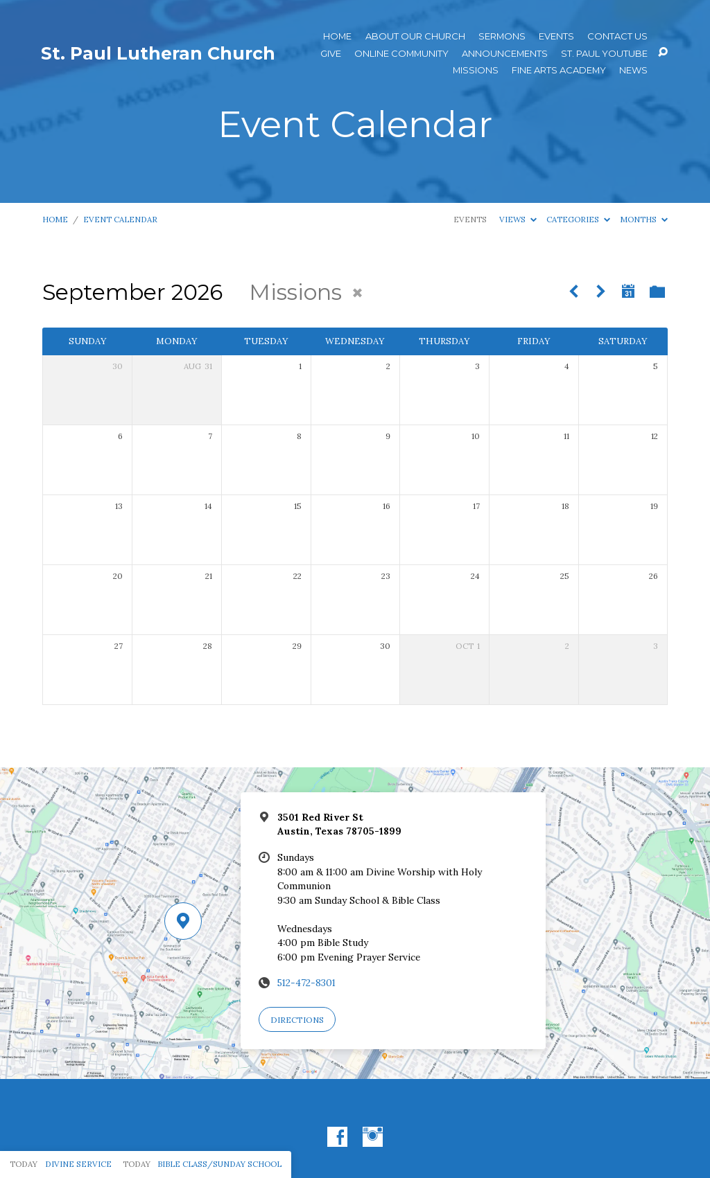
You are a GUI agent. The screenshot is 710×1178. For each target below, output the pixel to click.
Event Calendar (120, 219)
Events (556, 36)
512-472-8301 (306, 982)
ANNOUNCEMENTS (505, 53)
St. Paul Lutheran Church (158, 53)
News (633, 70)
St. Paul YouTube (604, 53)
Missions (476, 70)
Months (644, 219)
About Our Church (415, 36)
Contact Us (617, 36)
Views (518, 219)
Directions (297, 1020)
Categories (578, 219)
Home (337, 36)
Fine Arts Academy (559, 70)
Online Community (401, 53)
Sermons (502, 36)
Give (330, 53)
